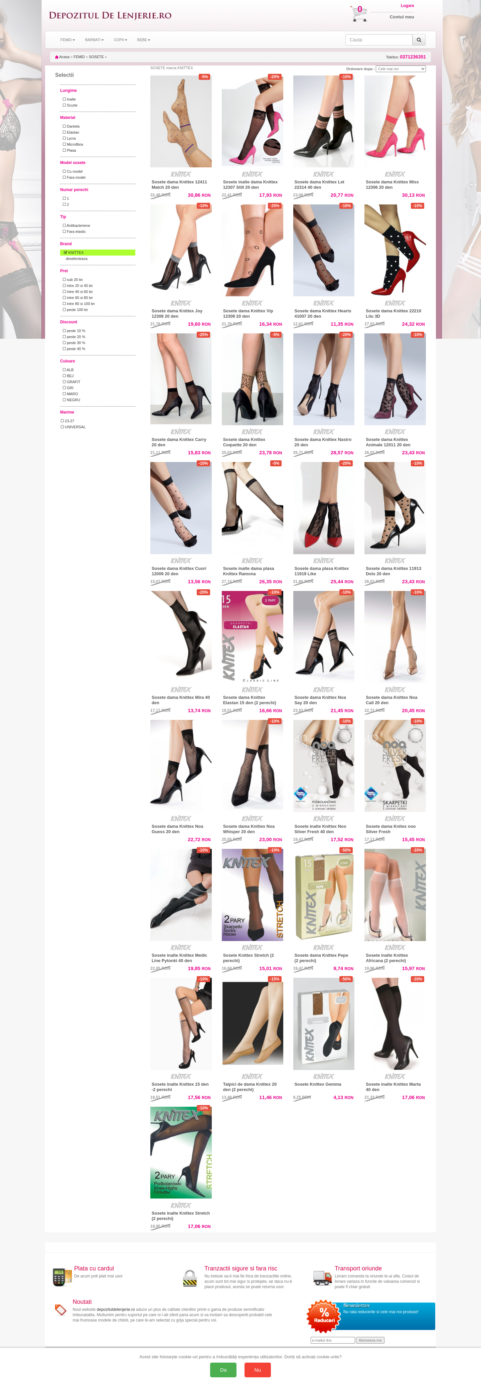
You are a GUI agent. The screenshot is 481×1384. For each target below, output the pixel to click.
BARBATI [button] (94, 40)
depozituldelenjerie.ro (116, 1309)
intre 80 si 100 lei (78, 304)
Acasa (62, 57)
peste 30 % (73, 343)
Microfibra (72, 144)
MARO (69, 394)
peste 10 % (73, 331)
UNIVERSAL (73, 427)
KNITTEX (72, 253)
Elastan (70, 132)
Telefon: (406, 56)
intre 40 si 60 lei (77, 292)
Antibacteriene (75, 225)
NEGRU (70, 400)
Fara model (73, 177)
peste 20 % (73, 337)
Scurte (69, 105)
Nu (258, 1370)
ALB (67, 370)
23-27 (67, 421)
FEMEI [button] (67, 40)
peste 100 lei (74, 310)
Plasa (68, 150)
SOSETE (96, 57)
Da (223, 1370)
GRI (67, 388)
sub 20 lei (72, 280)
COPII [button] (120, 40)
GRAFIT (71, 382)
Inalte (68, 99)
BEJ (67, 376)
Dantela (70, 126)
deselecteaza (77, 259)
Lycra (68, 138)
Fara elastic (73, 231)
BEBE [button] (143, 40)
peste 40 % (73, 349)
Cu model (72, 171)
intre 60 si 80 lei (77, 298)
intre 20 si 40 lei (77, 286)
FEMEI (79, 57)
